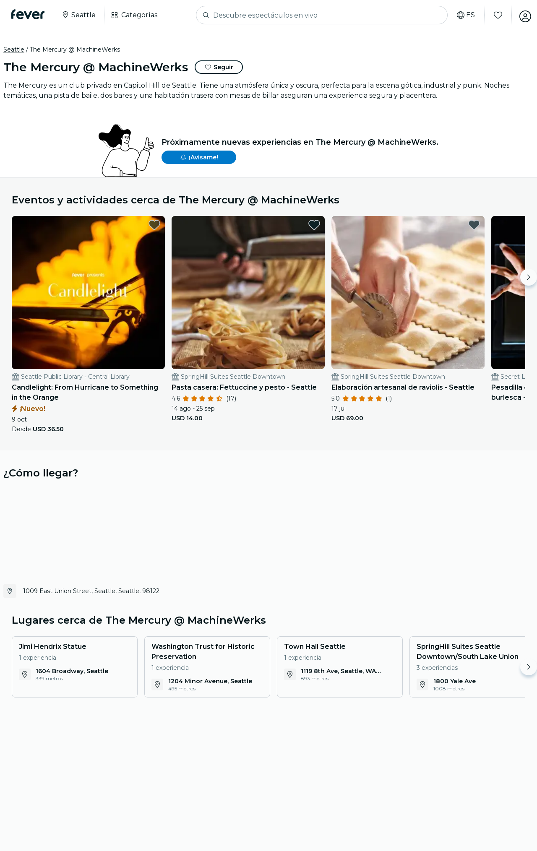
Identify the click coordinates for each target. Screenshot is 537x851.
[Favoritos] (494, 15)
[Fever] (30, 14)
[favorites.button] (124, 224)
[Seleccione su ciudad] (80, 15)
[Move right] (528, 277)
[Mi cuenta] (521, 15)
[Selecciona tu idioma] (461, 15)
